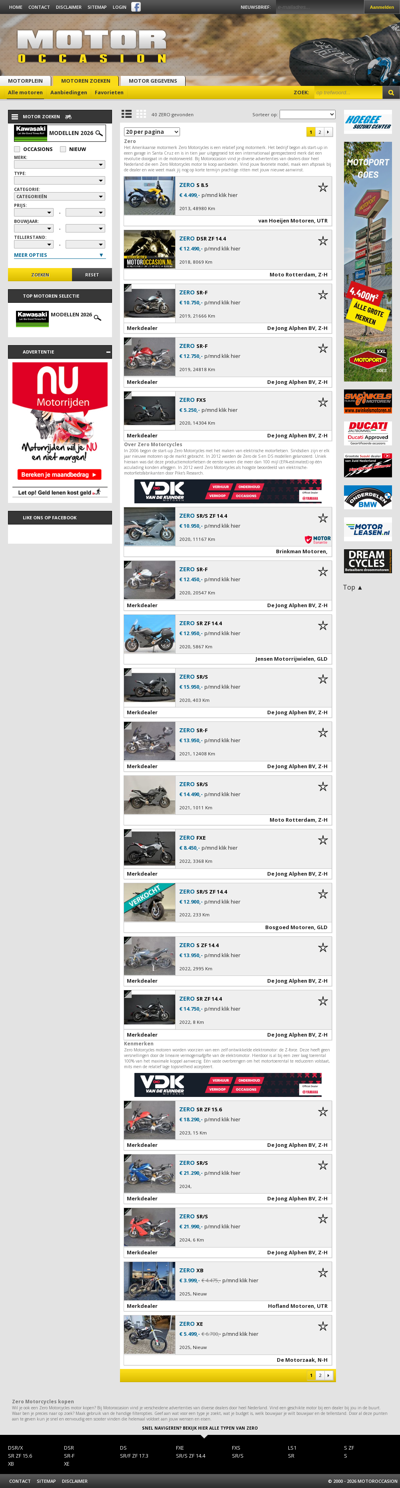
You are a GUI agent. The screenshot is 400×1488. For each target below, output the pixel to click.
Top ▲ (353, 587)
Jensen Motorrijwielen (285, 658)
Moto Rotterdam (292, 274)
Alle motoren (25, 92)
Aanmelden (382, 7)
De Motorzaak (296, 1359)
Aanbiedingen (68, 92)
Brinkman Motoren (301, 551)
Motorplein (25, 80)
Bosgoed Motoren (289, 927)
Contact (39, 7)
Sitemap (97, 7)
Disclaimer (69, 7)
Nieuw (73, 149)
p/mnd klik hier (220, 195)
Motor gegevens (153, 80)
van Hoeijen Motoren (286, 220)
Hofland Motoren (291, 1305)
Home (15, 7)
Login (119, 7)
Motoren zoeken (85, 80)
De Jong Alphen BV (291, 328)
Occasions (33, 149)
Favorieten (109, 92)
